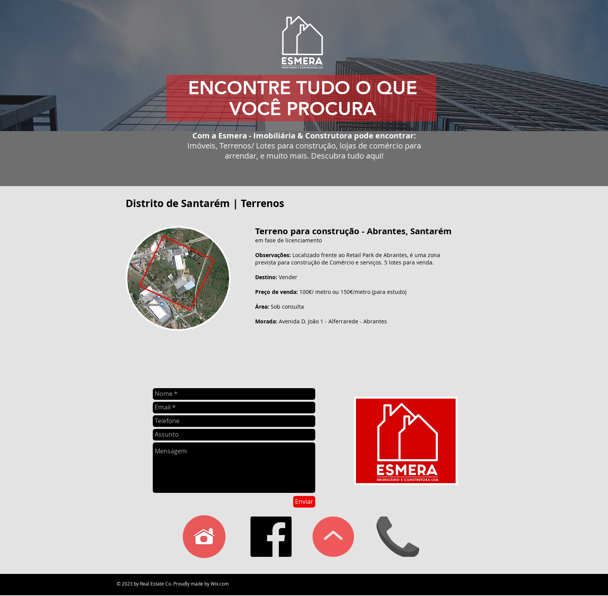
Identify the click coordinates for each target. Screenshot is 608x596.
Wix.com (220, 583)
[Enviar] (304, 502)
